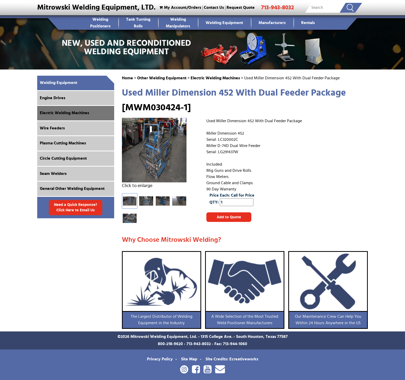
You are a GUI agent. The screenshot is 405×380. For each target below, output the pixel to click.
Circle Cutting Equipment (63, 158)
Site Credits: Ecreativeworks (232, 359)
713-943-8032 (277, 7)
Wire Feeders (52, 128)
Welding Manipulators (178, 22)
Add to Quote (229, 217)
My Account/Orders (179, 7)
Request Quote (241, 7)
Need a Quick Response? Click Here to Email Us (75, 207)
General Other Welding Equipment (72, 189)
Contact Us (214, 7)
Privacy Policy (160, 359)
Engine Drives (52, 98)
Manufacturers (272, 23)
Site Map (189, 359)
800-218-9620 (170, 344)
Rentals (308, 23)
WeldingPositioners (100, 22)
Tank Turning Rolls (138, 22)
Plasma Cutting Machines (63, 143)
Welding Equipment (224, 23)
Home (127, 78)
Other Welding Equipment (161, 78)
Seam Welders (53, 174)
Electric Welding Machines (215, 78)
